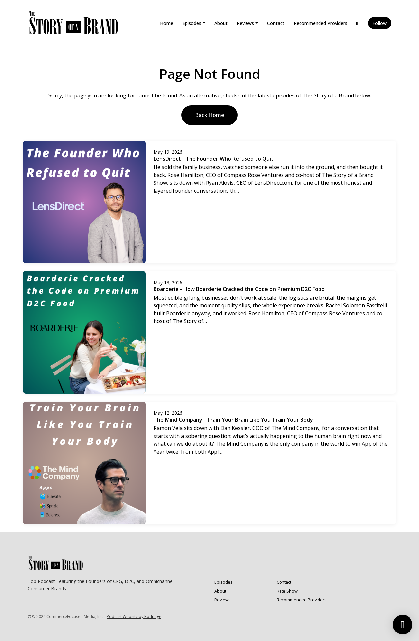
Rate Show (287, 591)
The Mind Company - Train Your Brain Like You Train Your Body (233, 419)
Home (166, 23)
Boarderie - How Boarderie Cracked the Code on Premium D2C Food (239, 289)
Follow (380, 23)
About (221, 23)
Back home (209, 115)
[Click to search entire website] (357, 23)
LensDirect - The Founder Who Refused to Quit (214, 158)
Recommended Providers (320, 23)
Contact (275, 23)
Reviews (245, 23)
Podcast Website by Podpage (134, 616)
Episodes (191, 23)
